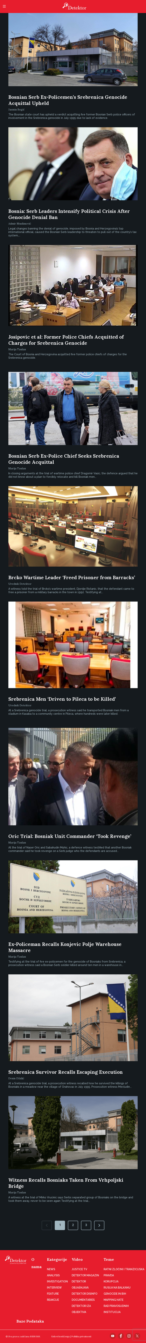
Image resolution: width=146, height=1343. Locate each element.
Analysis (53, 1275)
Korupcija (111, 1281)
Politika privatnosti (81, 1336)
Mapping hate (113, 1299)
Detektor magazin (85, 1275)
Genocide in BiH (115, 1293)
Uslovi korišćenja (60, 1336)
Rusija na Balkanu (117, 1287)
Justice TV (79, 1269)
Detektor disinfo (84, 1293)
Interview (54, 1287)
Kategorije (57, 1259)
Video (77, 1259)
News (51, 1269)
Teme (109, 1259)
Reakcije (53, 1299)
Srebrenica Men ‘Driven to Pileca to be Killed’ (62, 699)
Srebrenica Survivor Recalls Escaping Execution (65, 1072)
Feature (53, 1293)
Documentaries (83, 1299)
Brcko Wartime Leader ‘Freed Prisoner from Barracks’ (71, 577)
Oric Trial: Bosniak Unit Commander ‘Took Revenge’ (69, 836)
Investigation (57, 1281)
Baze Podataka (30, 1321)
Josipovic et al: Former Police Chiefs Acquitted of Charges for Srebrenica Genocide (66, 340)
